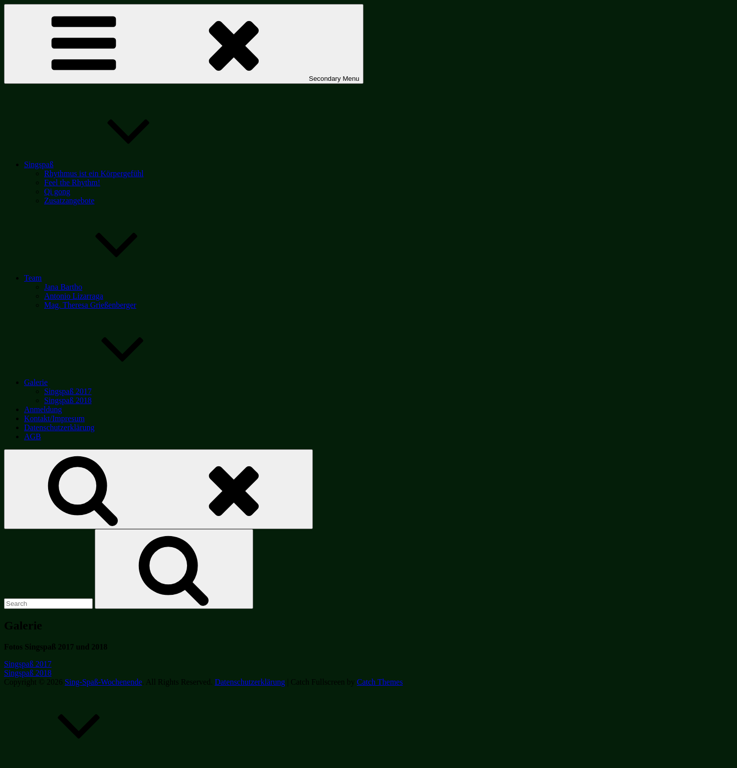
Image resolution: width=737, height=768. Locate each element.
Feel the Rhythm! (72, 182)
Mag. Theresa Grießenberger (90, 305)
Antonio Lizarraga (73, 296)
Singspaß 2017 (68, 391)
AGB (32, 436)
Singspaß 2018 (68, 400)
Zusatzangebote (69, 200)
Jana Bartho (63, 287)
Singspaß (114, 164)
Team (108, 278)
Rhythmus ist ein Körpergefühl (93, 173)
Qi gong (57, 191)
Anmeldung (43, 409)
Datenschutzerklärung (59, 427)
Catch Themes (380, 682)
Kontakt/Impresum (54, 418)
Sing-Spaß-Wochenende (103, 682)
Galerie (111, 382)
